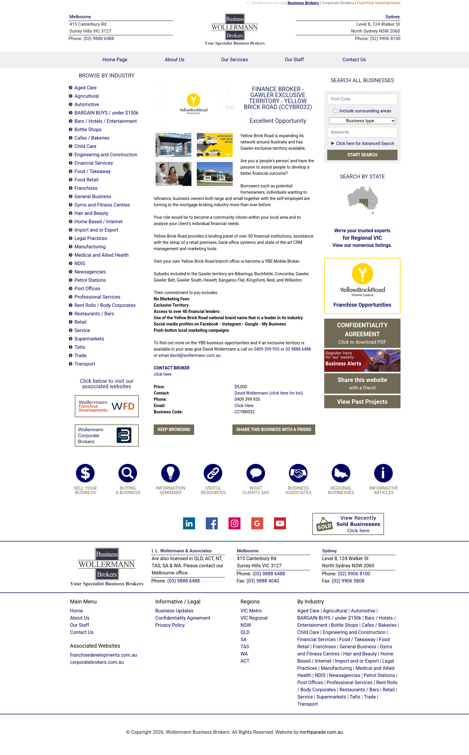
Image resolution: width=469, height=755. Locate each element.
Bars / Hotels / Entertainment (105, 121)
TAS (372, 213)
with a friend (362, 383)
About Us (174, 59)
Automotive (86, 104)
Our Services (234, 59)
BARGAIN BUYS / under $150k (106, 113)
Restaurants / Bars (94, 314)
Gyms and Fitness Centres (102, 205)
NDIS (79, 263)
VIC (371, 208)
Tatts (79, 347)
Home (76, 611)
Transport (84, 364)
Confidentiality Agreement (182, 618)
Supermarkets (89, 339)
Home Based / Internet (98, 221)
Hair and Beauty (91, 213)
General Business (92, 196)
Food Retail (86, 180)
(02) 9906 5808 (348, 581)
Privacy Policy (170, 625)
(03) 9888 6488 (183, 581)
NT (362, 192)
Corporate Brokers (338, 3)
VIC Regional (254, 618)
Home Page (123, 59)
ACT (244, 661)
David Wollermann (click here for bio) (268, 393)
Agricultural (86, 96)
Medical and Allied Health (101, 255)
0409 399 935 (267, 349)
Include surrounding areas (365, 111)
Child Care (85, 146)
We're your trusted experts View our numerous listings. (362, 238)
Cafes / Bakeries (91, 138)
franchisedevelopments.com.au (103, 655)
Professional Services (97, 297)
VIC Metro (251, 611)
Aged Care (85, 88)
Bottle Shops (88, 129)
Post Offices (87, 288)
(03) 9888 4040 (262, 581)
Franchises (86, 188)
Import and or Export (96, 230)
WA (353, 197)
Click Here (243, 405)
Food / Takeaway (92, 171)
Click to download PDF (362, 333)
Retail (80, 322)
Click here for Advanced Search (362, 143)
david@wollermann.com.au (195, 355)
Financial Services (93, 163)
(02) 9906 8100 (354, 574)
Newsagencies (90, 272)
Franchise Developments (379, 3)
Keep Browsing (174, 429)
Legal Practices (90, 238)
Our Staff (294, 59)
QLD (372, 193)
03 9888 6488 (298, 349)
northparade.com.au (321, 732)
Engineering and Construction (105, 155)
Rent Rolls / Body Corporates (104, 305)
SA (363, 204)
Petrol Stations (90, 280)
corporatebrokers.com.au (97, 662)
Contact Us (354, 59)
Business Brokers (303, 3)
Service (82, 330)
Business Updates (174, 611)
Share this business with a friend (273, 429)
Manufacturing (90, 247)
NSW (373, 204)
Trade (80, 355)
